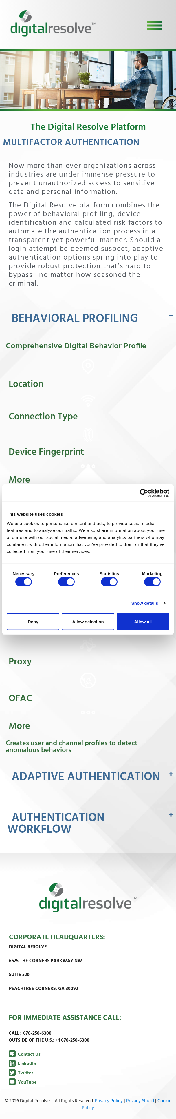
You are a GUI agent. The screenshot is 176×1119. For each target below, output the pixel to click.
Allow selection (88, 621)
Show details (144, 603)
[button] (88, 319)
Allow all (143, 621)
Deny (33, 621)
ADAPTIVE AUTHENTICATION (86, 777)
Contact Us (25, 1054)
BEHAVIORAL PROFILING (75, 319)
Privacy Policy (109, 1101)
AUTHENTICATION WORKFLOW (56, 824)
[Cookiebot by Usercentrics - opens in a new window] (144, 493)
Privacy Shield (140, 1101)
